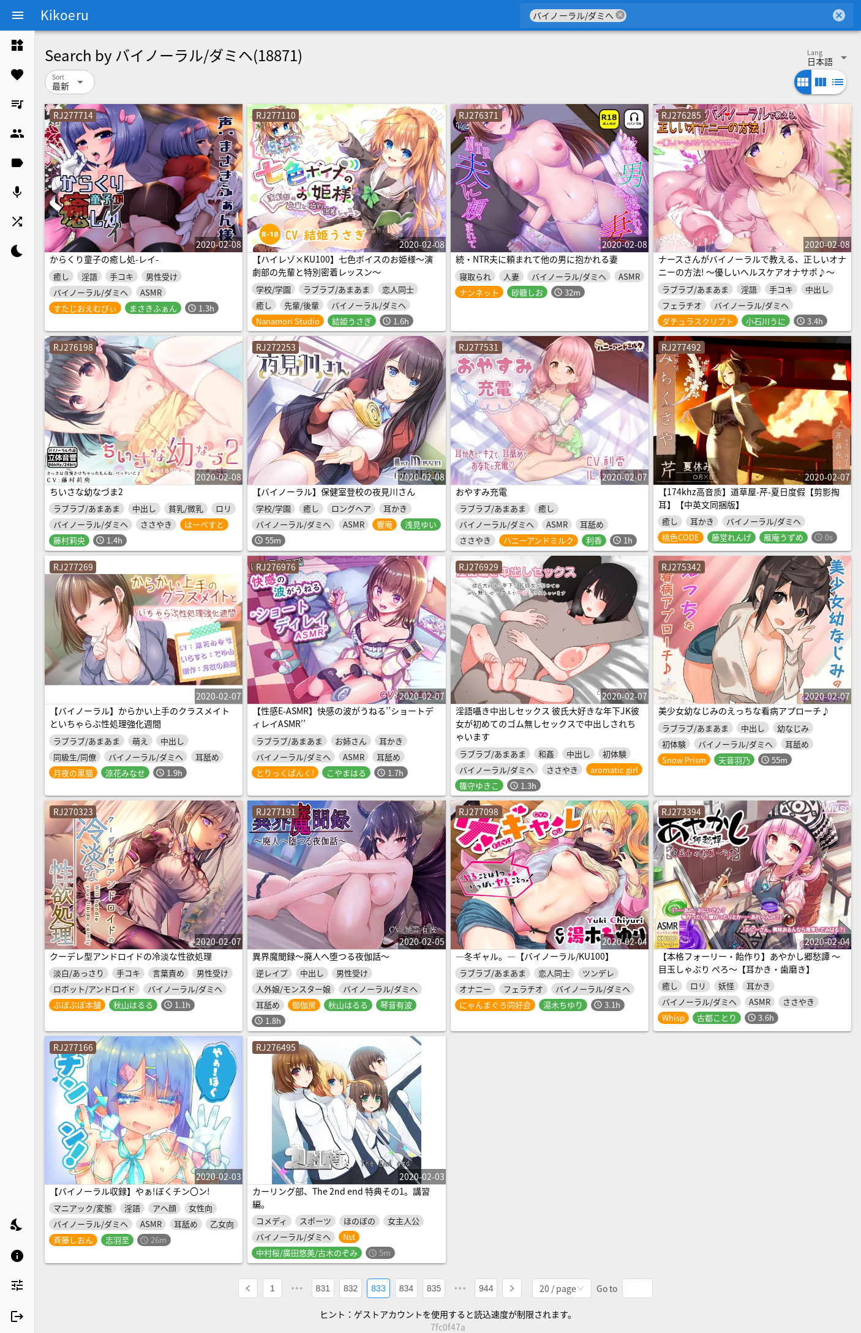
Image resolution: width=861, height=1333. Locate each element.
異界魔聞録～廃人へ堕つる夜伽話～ (320, 956)
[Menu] (17, 15)
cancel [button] (620, 15)
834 (406, 1288)
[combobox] (728, 15)
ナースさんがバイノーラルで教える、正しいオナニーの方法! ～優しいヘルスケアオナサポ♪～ (752, 265)
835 (434, 1288)
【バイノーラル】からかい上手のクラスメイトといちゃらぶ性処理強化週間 (140, 717)
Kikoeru (64, 15)
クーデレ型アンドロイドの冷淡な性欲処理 (131, 956)
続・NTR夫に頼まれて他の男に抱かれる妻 (537, 259)
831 (323, 1288)
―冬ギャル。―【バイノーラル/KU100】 (535, 956)
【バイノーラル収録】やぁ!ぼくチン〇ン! (130, 1191)
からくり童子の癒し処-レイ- (104, 259)
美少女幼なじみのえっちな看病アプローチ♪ (744, 710)
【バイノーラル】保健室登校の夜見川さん (333, 491)
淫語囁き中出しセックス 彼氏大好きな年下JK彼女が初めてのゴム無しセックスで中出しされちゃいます (547, 723)
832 (351, 1288)
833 (379, 1288)
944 (486, 1288)
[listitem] (17, 45)
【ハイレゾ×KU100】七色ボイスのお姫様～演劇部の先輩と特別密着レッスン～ (342, 265)
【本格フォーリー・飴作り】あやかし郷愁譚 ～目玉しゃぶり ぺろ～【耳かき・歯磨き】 (749, 962)
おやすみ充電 (481, 491)
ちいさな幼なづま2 (86, 491)
